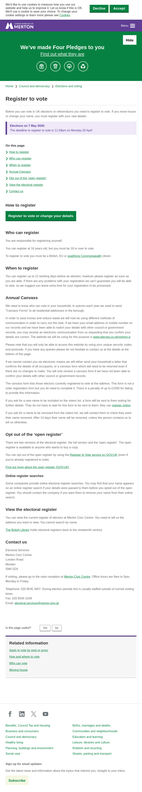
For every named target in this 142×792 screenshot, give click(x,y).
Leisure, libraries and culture (91, 742)
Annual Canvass (20, 171)
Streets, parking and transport (91, 753)
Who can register (20, 158)
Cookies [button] (65, 15)
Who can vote (18, 663)
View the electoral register (26, 184)
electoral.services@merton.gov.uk (37, 603)
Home (9, 86)
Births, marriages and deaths (91, 725)
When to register (20, 165)
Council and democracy (34, 86)
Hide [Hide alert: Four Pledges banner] (129, 40)
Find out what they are (62, 54)
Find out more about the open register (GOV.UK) (37, 467)
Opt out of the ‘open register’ (28, 178)
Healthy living (14, 742)
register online (121, 405)
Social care (13, 753)
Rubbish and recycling (87, 748)
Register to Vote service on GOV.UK (93, 454)
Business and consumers (22, 731)
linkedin (21, 714)
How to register (19, 152)
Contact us (16, 191)
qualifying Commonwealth (84, 256)
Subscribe (17, 780)
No (56, 627)
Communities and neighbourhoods (95, 731)
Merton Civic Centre (77, 576)
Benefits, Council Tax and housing (28, 725)
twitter (33, 714)
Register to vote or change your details (40, 216)
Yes (45, 627)
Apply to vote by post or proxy (28, 650)
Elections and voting (68, 86)
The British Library (18, 529)
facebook (10, 714)
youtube (45, 714)
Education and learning (87, 736)
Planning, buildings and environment (29, 748)
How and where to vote (24, 656)
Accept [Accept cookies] (119, 8)
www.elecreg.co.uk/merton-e (112, 337)
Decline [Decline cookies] (99, 8)
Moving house (18, 669)
